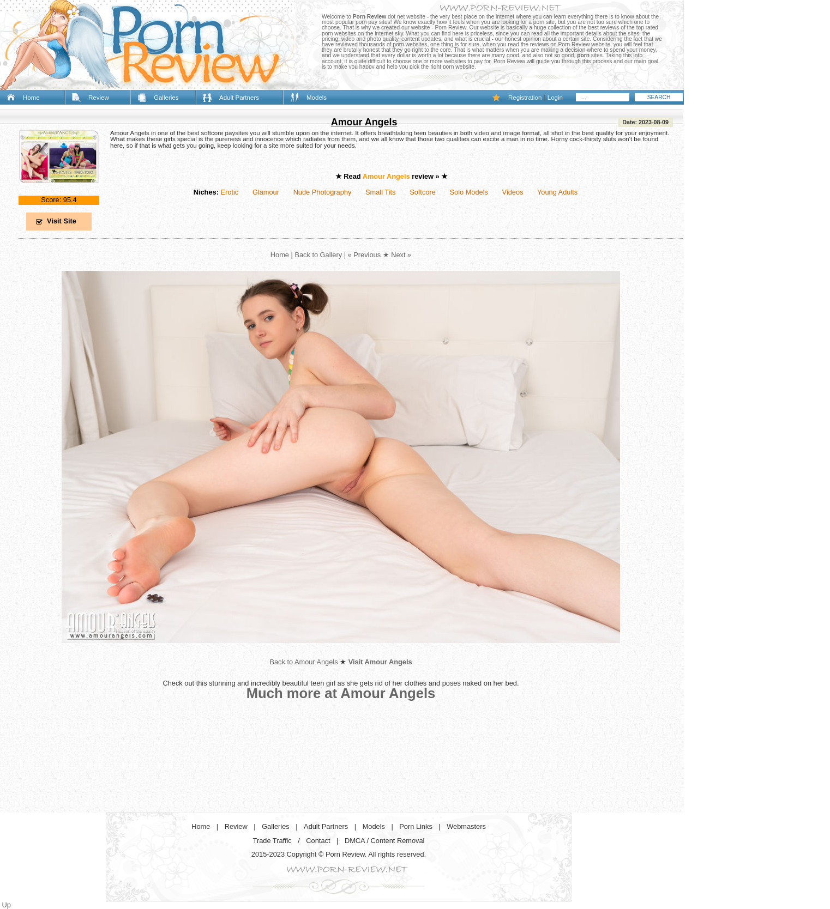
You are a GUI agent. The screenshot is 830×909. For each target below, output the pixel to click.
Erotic (229, 192)
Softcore (423, 192)
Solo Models (469, 192)
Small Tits (380, 192)
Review (98, 97)
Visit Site (61, 221)
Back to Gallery (318, 255)
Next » (401, 255)
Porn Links (415, 826)
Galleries (166, 97)
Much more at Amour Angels (341, 693)
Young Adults (557, 192)
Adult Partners (239, 97)
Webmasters (466, 826)
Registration (525, 97)
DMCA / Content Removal (385, 841)
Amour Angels (364, 122)
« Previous (364, 255)
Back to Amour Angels (303, 662)
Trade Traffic (272, 841)
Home (31, 97)
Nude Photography (322, 192)
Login (555, 97)
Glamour (265, 192)
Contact (318, 841)
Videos (513, 192)
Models (316, 97)
